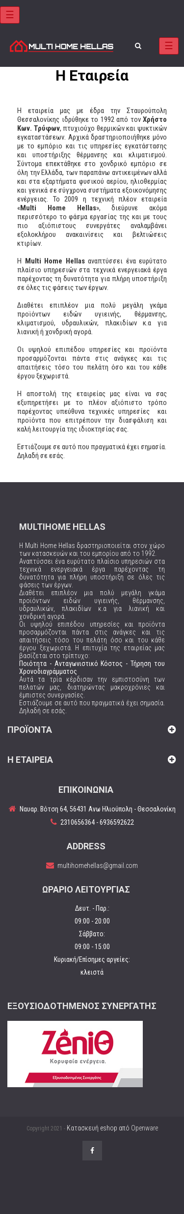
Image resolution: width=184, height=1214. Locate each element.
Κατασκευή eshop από (112, 1128)
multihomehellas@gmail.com (97, 865)
